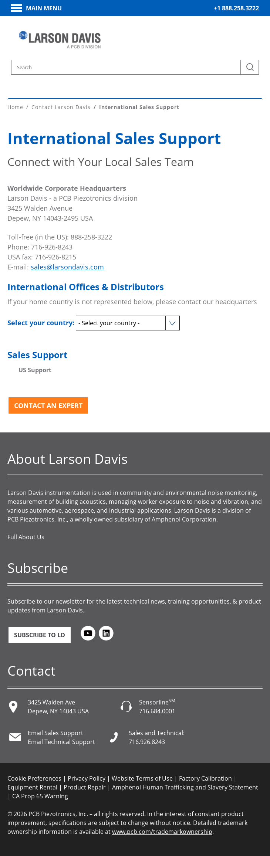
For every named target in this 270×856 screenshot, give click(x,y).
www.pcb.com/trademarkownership (162, 832)
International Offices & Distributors (85, 287)
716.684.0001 (157, 711)
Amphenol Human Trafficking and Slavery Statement (185, 787)
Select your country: (40, 322)
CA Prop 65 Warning (40, 796)
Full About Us (25, 537)
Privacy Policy (86, 778)
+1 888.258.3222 (236, 8)
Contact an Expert (48, 405)
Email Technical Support (61, 742)
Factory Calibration (205, 778)
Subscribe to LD (39, 635)
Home (15, 107)
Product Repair (85, 787)
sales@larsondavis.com (67, 266)
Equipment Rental (32, 787)
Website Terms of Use (142, 778)
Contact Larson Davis (61, 107)
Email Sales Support (55, 733)
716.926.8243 (147, 742)
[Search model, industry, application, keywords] (135, 67)
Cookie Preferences (34, 778)
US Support (34, 370)
